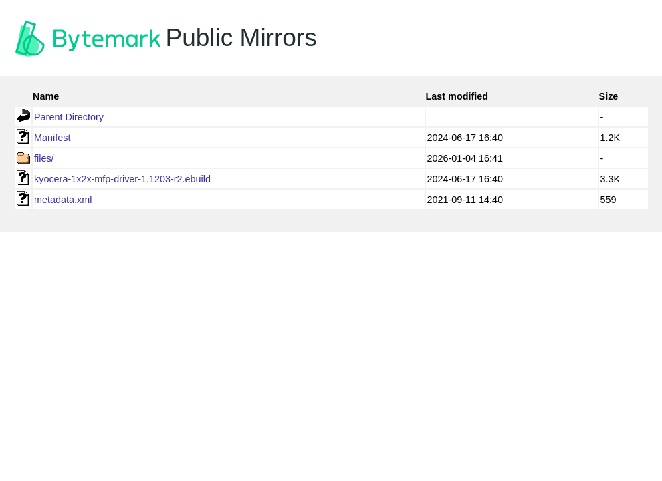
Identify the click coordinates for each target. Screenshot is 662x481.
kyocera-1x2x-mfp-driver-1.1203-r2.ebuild (122, 179)
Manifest (52, 137)
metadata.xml (63, 199)
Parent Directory (69, 117)
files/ (44, 158)
